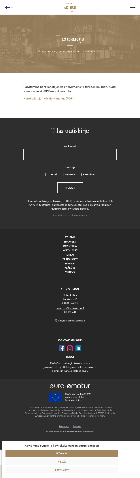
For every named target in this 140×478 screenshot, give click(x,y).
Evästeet (77, 426)
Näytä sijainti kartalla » (72, 320)
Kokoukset (86, 174)
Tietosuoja (64, 426)
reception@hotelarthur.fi (70, 308)
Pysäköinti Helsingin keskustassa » (70, 363)
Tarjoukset (70, 259)
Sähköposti (70, 145)
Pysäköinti (70, 268)
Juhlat (70, 254)
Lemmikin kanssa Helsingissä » (70, 370)
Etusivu (70, 237)
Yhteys (70, 272)
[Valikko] (132, 7)
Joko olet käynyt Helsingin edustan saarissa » (70, 367)
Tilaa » (70, 187)
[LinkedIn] (78, 348)
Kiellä (62, 461)
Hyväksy (61, 453)
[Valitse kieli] (9, 7)
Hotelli (51, 174)
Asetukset (62, 470)
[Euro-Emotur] (70, 385)
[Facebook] (62, 348)
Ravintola (68, 174)
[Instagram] (70, 348)
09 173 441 (70, 312)
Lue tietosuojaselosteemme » (70, 215)
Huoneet (70, 241)
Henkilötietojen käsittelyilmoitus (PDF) (48, 98)
